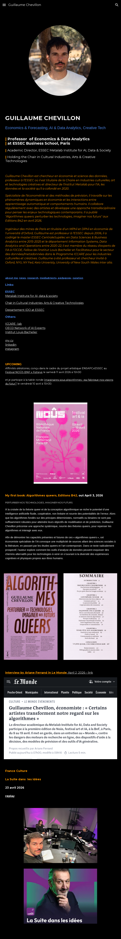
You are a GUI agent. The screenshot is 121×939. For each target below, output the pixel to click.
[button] (4, 5)
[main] (60, 135)
